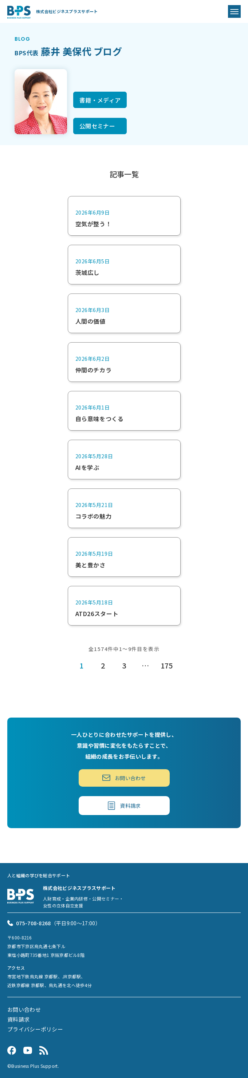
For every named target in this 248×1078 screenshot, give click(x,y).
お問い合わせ (124, 778)
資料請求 (124, 805)
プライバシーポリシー (35, 1029)
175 (167, 665)
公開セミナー (97, 125)
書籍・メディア (100, 100)
